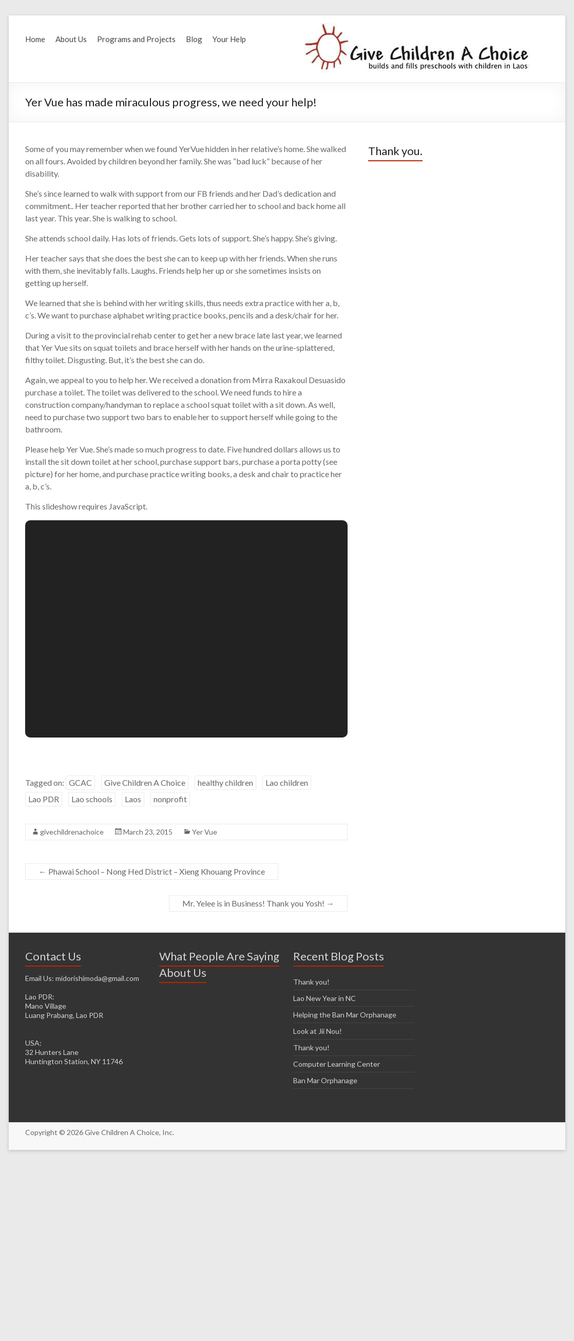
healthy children (225, 782)
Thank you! (311, 981)
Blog (194, 39)
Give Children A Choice (144, 782)
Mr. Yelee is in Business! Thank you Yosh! (258, 903)
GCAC (80, 782)
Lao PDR (43, 799)
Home (35, 39)
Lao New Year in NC (324, 998)
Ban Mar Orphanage (325, 1080)
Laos (133, 799)
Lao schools (91, 799)
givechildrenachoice (72, 831)
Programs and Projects (136, 39)
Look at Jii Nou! (317, 1031)
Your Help (229, 39)
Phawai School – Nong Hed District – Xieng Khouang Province (152, 871)
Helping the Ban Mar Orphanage (344, 1014)
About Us (71, 39)
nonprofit (170, 799)
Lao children (286, 782)
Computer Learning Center (336, 1064)
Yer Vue (204, 831)
